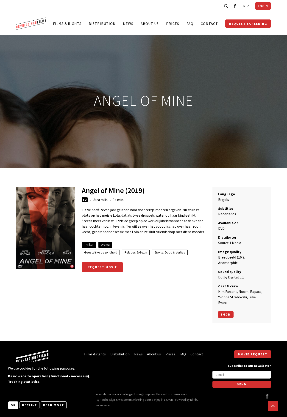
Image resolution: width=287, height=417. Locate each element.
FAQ (190, 23)
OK (13, 405)
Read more (53, 405)
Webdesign (108, 399)
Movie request (252, 354)
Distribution (102, 23)
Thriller (89, 245)
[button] (273, 406)
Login (263, 6)
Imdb (226, 314)
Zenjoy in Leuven (162, 399)
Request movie (102, 267)
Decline (29, 405)
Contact (209, 23)
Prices (172, 23)
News (128, 23)
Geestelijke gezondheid (100, 252)
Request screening (248, 24)
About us (150, 23)
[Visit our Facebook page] (235, 6)
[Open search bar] (226, 6)
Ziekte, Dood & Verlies (169, 252)
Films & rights (67, 23)
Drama (105, 245)
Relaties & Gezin (136, 252)
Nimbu (194, 399)
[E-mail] (241, 375)
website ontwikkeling (131, 399)
